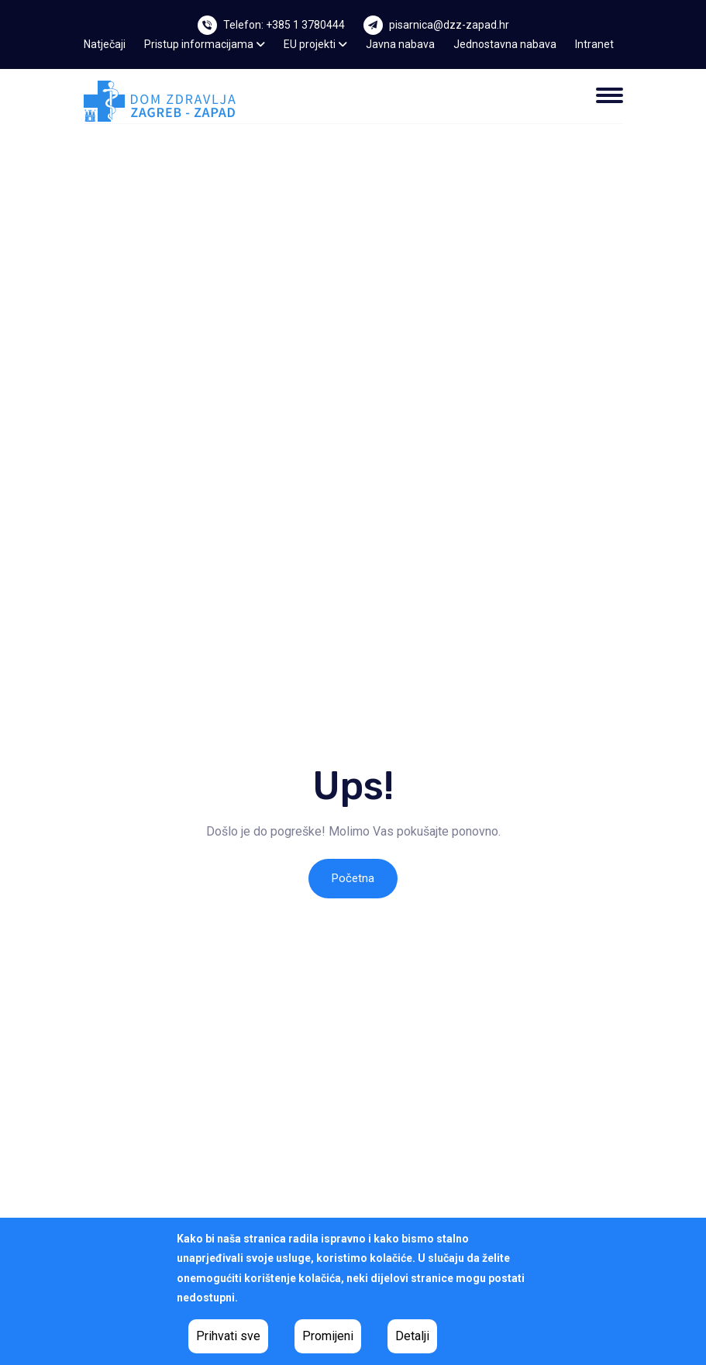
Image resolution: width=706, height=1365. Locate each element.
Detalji (412, 1336)
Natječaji (105, 44)
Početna (353, 878)
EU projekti (315, 44)
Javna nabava (400, 44)
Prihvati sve (228, 1336)
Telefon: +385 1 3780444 (284, 25)
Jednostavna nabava (504, 44)
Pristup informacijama (204, 44)
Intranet (594, 44)
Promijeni (327, 1336)
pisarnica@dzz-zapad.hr (449, 25)
